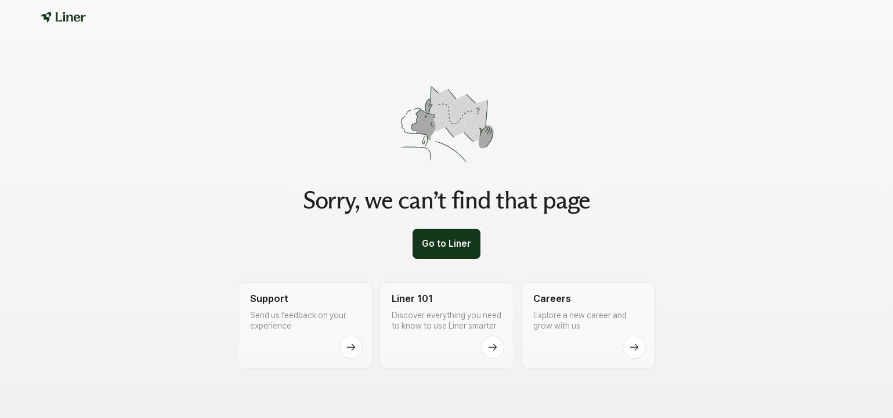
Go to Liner (446, 243)
